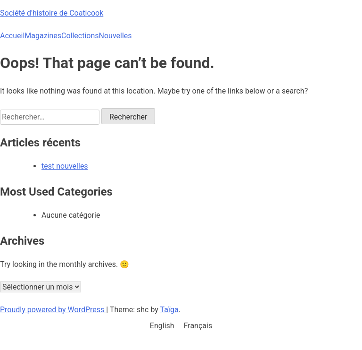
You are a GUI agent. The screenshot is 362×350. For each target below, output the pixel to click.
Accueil (12, 35)
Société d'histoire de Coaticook (51, 13)
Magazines (43, 35)
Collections (80, 35)
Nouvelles (115, 35)
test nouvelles (64, 166)
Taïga (169, 309)
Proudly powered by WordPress (53, 309)
